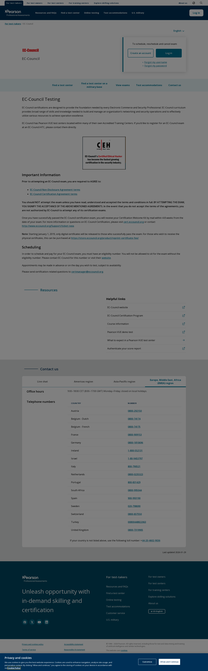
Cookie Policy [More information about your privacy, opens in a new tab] (14, 668)
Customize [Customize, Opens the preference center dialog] (147, 661)
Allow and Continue (169, 661)
